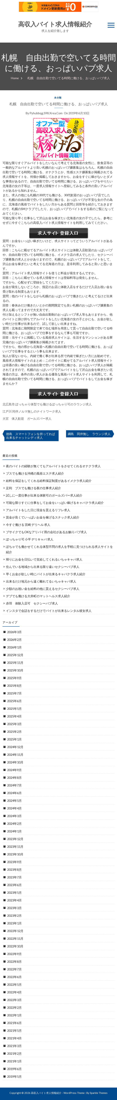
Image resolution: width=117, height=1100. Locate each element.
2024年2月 (14, 823)
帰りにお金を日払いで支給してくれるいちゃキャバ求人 (44, 559)
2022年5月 (14, 984)
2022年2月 (14, 1007)
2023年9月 (14, 862)
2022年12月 (15, 931)
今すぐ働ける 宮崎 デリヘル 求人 (28, 524)
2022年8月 (14, 961)
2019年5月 (14, 1076)
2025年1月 (14, 739)
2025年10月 (15, 670)
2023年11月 (15, 846)
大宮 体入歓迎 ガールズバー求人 (27, 418)
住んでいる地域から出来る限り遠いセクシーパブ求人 (42, 567)
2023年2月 (14, 915)
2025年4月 (14, 716)
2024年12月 (15, 747)
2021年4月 (14, 1038)
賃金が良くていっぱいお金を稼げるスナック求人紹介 (42, 517)
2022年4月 (14, 992)
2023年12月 (15, 839)
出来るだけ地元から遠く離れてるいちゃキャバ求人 (41, 581)
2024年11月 (15, 754)
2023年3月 (14, 908)
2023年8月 (14, 869)
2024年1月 (14, 831)
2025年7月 (14, 693)
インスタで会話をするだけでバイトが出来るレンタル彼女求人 (49, 611)
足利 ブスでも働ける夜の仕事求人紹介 (33, 488)
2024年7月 (14, 785)
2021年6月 (14, 1023)
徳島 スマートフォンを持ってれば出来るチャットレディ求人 (30, 435)
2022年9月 (14, 954)
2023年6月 (14, 885)
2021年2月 (14, 1053)
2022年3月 (14, 1000)
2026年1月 (14, 647)
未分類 (58, 97)
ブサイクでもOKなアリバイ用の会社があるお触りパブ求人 (46, 532)
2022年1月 (14, 1015)
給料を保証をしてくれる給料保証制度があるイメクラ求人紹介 (49, 481)
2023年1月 (14, 923)
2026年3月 (14, 632)
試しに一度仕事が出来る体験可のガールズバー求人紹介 (44, 495)
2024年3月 (14, 816)
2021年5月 (14, 1030)
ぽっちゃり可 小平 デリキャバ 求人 (29, 539)
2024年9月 (14, 770)
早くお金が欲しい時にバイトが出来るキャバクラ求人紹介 (45, 574)
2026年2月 (14, 639)
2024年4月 (14, 808)
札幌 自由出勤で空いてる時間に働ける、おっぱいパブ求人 (58, 104)
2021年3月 (14, 1046)
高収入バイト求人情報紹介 (55, 24)
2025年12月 (15, 655)
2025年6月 (14, 701)
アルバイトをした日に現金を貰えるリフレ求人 (38, 510)
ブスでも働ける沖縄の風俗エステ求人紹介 (35, 473)
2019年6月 (14, 1069)
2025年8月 (14, 685)
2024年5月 (14, 800)
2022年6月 (14, 977)
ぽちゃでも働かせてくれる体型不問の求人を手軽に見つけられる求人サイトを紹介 (59, 549)
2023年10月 (15, 854)
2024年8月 (14, 777)
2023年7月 (14, 877)
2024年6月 (14, 793)
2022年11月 (15, 938)
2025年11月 (15, 662)
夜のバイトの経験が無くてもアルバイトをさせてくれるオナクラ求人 (53, 466)
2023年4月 (14, 900)
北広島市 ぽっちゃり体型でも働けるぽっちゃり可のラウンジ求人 (47, 404)
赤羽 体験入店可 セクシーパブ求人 (32, 603)
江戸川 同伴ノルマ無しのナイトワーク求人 (32, 411)
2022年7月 (14, 969)
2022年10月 (15, 946)
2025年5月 (14, 708)
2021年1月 (14, 1061)
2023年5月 (14, 892)
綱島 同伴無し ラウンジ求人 (89, 434)
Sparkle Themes (98, 1092)
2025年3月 (14, 724)
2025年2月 (14, 731)
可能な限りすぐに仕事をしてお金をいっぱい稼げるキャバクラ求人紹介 (55, 503)
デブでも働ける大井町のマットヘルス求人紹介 (38, 596)
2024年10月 (15, 762)
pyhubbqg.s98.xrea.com (46, 113)
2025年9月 (14, 678)
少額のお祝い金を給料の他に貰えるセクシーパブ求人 (42, 589)
